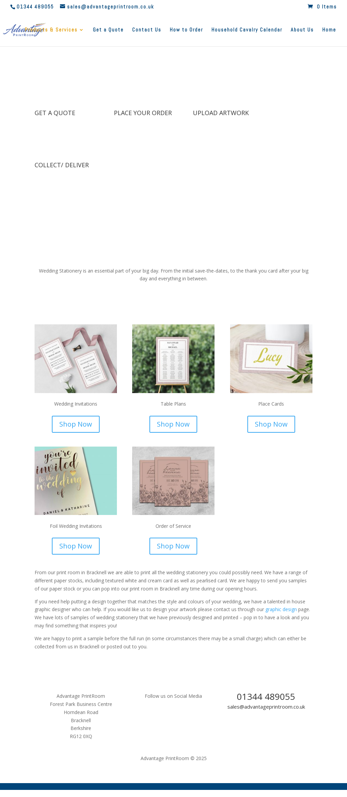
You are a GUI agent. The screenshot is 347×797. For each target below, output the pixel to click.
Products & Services (51, 30)
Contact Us (146, 30)
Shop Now (75, 424)
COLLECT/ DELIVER (62, 165)
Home (329, 30)
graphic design (281, 609)
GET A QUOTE (55, 113)
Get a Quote (108, 30)
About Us (302, 30)
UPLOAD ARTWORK (221, 113)
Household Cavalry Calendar (246, 30)
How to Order (186, 30)
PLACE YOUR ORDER (143, 113)
